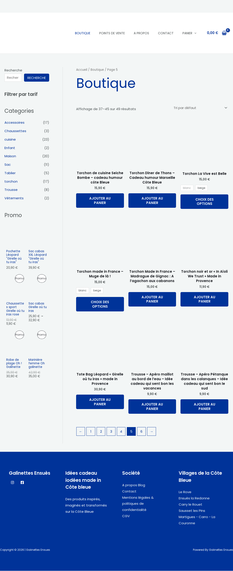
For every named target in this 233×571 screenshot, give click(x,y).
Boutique (82, 33)
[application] (194, 33)
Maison (10, 156)
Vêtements (14, 198)
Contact (166, 33)
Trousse (11, 189)
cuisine (10, 139)
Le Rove (185, 492)
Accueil (81, 70)
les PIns (198, 510)
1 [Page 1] (90, 431)
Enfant (9, 147)
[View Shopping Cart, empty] (217, 33)
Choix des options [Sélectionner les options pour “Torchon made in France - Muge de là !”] (100, 304)
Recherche (13, 70)
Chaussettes (15, 131)
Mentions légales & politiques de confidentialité (138, 503)
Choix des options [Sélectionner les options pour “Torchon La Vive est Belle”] (204, 201)
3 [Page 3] (111, 431)
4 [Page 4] (121, 431)
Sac (7, 164)
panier (189, 33)
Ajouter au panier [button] (100, 200)
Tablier (10, 173)
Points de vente (112, 33)
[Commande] (200, 108)
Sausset (185, 510)
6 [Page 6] (141, 431)
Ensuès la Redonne (194, 498)
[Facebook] (22, 482)
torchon (11, 181)
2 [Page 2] (101, 431)
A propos (141, 33)
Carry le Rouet (190, 504)
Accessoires (14, 122)
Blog (141, 485)
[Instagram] (12, 482)
